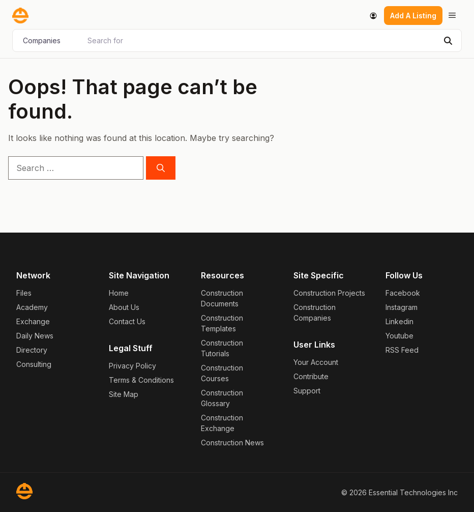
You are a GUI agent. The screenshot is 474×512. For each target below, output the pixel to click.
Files (24, 293)
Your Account (315, 362)
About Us (124, 307)
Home (119, 293)
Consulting (33, 364)
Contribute (311, 376)
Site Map (123, 394)
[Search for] (260, 40)
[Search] (448, 41)
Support (306, 390)
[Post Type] (49, 40)
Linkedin (399, 321)
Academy (32, 307)
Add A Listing (413, 15)
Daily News (34, 335)
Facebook (403, 293)
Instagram (402, 307)
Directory (31, 350)
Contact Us (127, 321)
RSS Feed (402, 350)
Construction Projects (329, 293)
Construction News (232, 442)
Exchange (33, 321)
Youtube (399, 335)
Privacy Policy (132, 365)
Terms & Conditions (141, 380)
